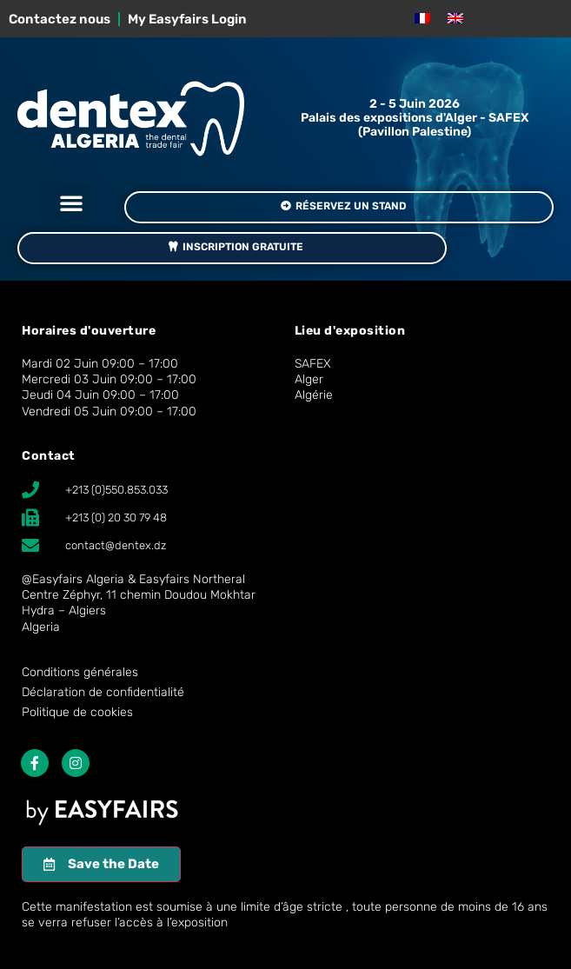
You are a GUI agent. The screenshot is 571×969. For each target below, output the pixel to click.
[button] (71, 202)
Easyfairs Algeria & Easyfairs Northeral (138, 579)
